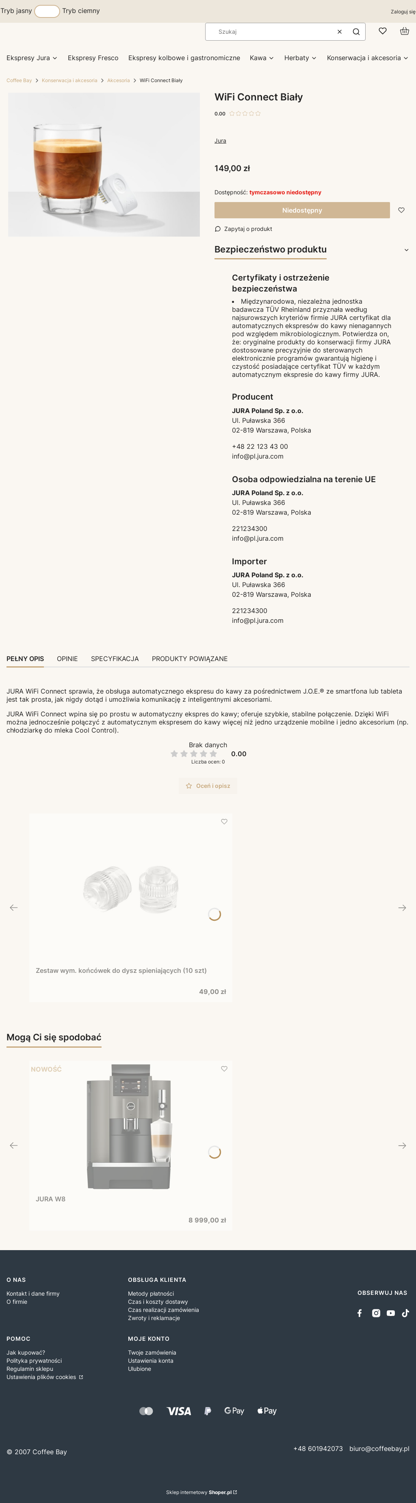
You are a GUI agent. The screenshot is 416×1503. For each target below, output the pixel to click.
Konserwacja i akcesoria (70, 80)
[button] (356, 32)
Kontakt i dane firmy (33, 1293)
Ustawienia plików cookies (42, 1376)
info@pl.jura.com (258, 456)
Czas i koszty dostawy (158, 1301)
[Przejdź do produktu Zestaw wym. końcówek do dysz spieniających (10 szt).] (130, 889)
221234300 (249, 528)
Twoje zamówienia (152, 1352)
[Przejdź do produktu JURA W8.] (130, 1127)
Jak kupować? (25, 1352)
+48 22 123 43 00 (260, 446)
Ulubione (139, 1368)
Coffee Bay (19, 80)
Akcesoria (118, 80)
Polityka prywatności (34, 1360)
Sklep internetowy (199, 1492)
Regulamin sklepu (29, 1368)
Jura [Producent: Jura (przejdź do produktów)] (220, 140)
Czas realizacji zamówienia (163, 1309)
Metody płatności (151, 1293)
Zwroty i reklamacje (154, 1317)
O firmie (16, 1301)
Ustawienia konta (150, 1360)
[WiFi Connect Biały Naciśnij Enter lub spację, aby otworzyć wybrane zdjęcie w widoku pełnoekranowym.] (104, 165)
